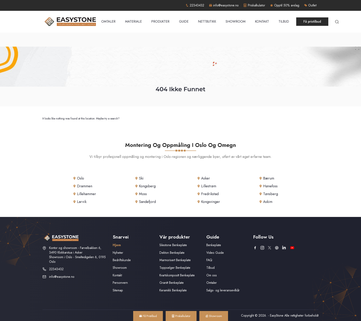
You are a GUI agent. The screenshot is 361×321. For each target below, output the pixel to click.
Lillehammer (86, 194)
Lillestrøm (208, 186)
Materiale (133, 21)
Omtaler (108, 21)
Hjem (117, 245)
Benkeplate (213, 245)
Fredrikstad (210, 194)
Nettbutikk (207, 21)
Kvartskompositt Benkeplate (177, 275)
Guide (184, 21)
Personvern (120, 282)
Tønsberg (270, 194)
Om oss (211, 275)
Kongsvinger (210, 201)
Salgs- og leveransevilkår (223, 290)
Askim (267, 201)
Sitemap (118, 290)
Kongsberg (147, 186)
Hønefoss (270, 186)
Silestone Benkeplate (173, 245)
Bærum (268, 178)
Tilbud (284, 21)
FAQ (209, 260)
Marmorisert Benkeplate (175, 260)
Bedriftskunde (122, 260)
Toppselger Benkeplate (174, 267)
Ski (141, 178)
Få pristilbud (312, 21)
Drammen (84, 186)
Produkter (160, 21)
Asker (205, 178)
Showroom (235, 21)
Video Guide (215, 252)
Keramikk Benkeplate (173, 290)
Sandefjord (147, 201)
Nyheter (118, 252)
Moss (143, 194)
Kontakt (262, 21)
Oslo (80, 178)
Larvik (81, 201)
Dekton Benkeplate (172, 252)
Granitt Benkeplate (171, 282)
